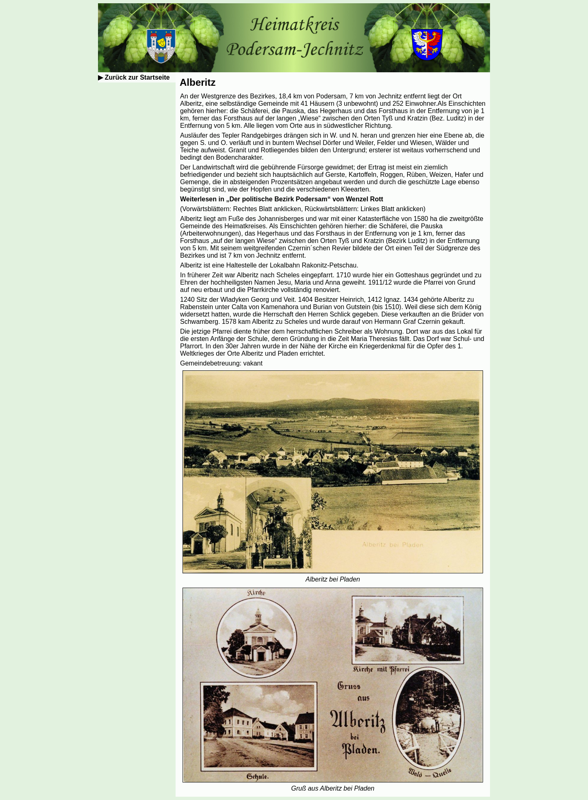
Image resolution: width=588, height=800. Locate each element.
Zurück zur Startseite (137, 77)
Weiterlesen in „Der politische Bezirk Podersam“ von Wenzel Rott (281, 199)
